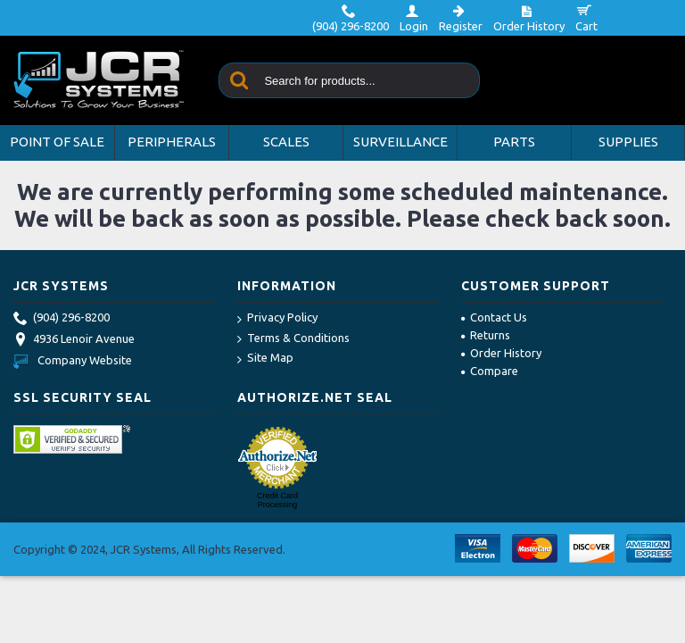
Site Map (265, 358)
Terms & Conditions (293, 339)
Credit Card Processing (277, 500)
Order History (501, 353)
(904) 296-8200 (61, 319)
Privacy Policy (277, 318)
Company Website (72, 360)
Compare (489, 370)
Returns (485, 335)
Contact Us (494, 317)
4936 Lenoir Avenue (74, 340)
